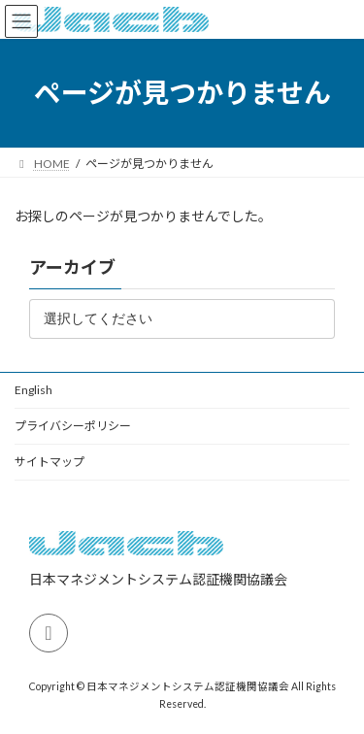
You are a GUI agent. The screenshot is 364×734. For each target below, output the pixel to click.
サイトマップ (49, 461)
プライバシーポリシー (73, 425)
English (33, 390)
